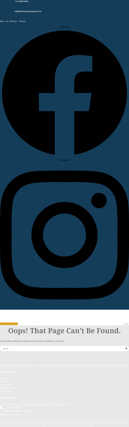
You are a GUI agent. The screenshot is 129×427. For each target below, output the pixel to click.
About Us (7, 381)
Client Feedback (10, 388)
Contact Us (8, 391)
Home (5, 378)
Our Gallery (8, 385)
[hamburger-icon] (126, 324)
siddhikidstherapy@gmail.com (27, 11)
